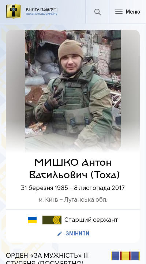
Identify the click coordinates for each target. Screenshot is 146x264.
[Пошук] (97, 11)
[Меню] (127, 11)
